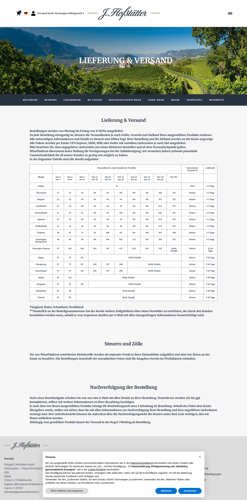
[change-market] (61, 13)
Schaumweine (72, 100)
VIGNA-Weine (156, 100)
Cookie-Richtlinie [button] (97, 469)
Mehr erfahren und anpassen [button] (67, 490)
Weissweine (30, 100)
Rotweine (50, 100)
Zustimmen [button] (190, 490)
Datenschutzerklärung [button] (141, 463)
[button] (200, 457)
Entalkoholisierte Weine (125, 100)
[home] (123, 14)
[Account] (33, 13)
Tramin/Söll (195, 100)
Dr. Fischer (95, 100)
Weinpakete (216, 100)
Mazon (175, 100)
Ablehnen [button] (166, 490)
